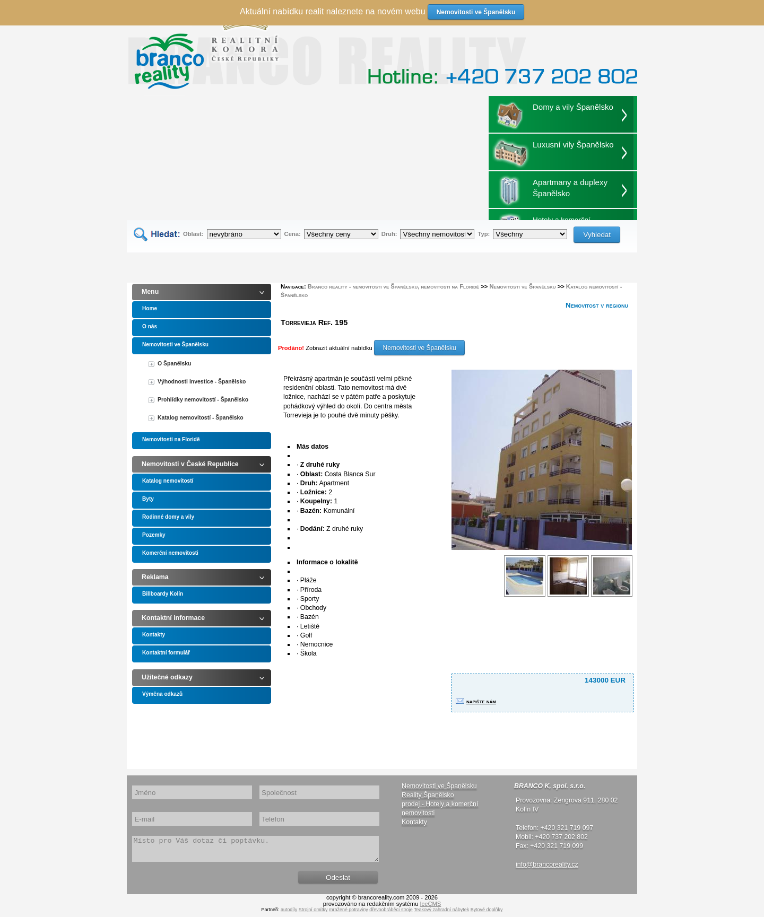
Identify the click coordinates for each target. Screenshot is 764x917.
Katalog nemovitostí (167, 481)
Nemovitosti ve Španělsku (175, 344)
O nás (149, 326)
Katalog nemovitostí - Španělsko (201, 418)
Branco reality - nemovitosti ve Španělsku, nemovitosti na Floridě (393, 286)
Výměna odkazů (162, 694)
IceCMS (430, 908)
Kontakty (153, 634)
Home (149, 308)
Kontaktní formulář (166, 653)
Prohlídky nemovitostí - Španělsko (203, 400)
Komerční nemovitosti (170, 553)
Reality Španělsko (428, 795)
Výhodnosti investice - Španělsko (202, 382)
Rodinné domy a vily (168, 517)
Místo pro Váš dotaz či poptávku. (255, 851)
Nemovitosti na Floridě (171, 439)
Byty (148, 499)
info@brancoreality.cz (547, 864)
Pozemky (154, 535)
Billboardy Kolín (162, 594)
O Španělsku (174, 363)
